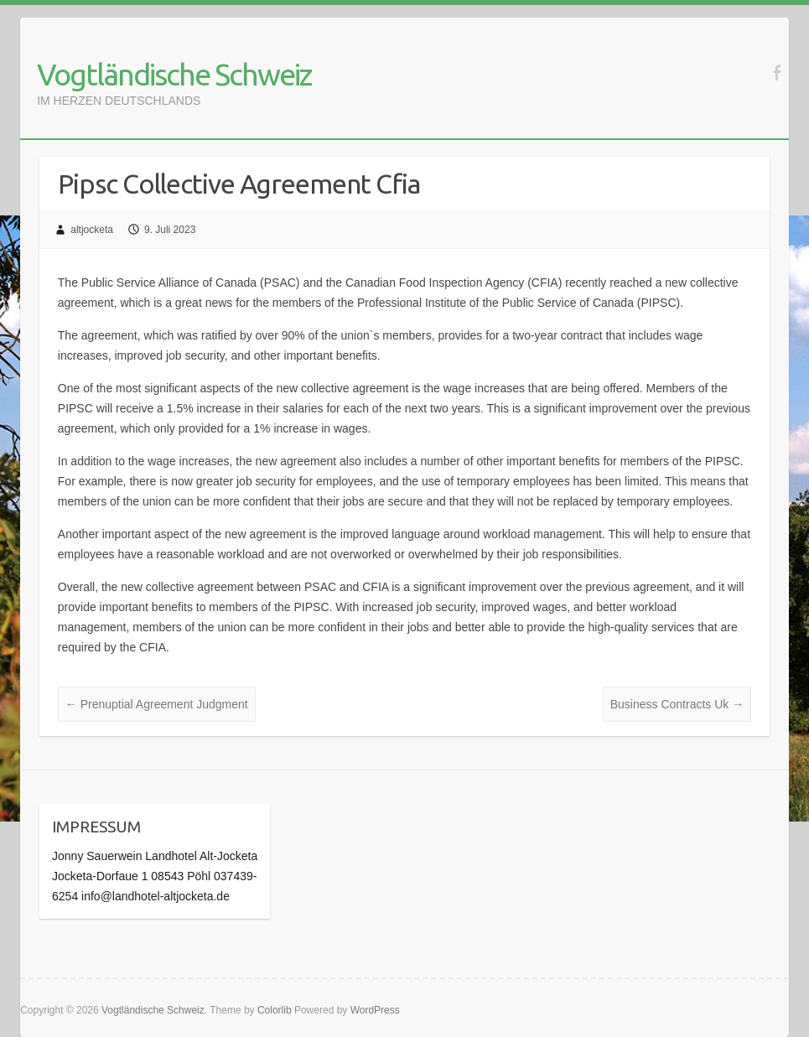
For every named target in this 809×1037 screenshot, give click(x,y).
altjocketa (91, 230)
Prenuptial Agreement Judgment (156, 704)
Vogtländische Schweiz (174, 74)
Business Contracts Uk (677, 704)
